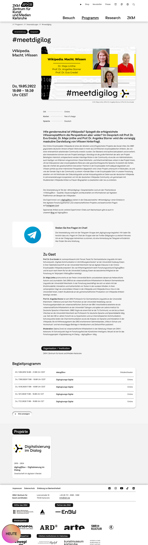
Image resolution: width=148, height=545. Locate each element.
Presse (108, 4)
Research (113, 18)
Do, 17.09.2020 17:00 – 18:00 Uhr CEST (30, 379)
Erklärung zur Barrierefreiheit (49, 488)
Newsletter (97, 4)
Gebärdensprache (122, 4)
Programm (90, 18)
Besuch (69, 18)
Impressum (17, 488)
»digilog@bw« (66, 200)
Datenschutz (29, 488)
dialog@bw (60, 372)
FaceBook (110, 488)
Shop (87, 4)
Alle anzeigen (24, 414)
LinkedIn (134, 488)
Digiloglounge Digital (64, 380)
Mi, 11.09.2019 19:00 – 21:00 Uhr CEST (30, 372)
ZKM (131, 18)
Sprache (128, 4)
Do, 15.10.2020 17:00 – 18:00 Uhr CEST (30, 387)
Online (67, 112)
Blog (52, 213)
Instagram (116, 488)
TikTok (128, 488)
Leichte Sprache (116, 4)
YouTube (122, 488)
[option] (32, 457)
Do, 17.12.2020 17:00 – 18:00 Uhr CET (29, 401)
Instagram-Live (52, 205)
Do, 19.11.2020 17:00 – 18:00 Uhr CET (29, 394)
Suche (134, 4)
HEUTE (11, 533)
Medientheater (126, 372)
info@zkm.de (64, 498)
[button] (88, 73)
